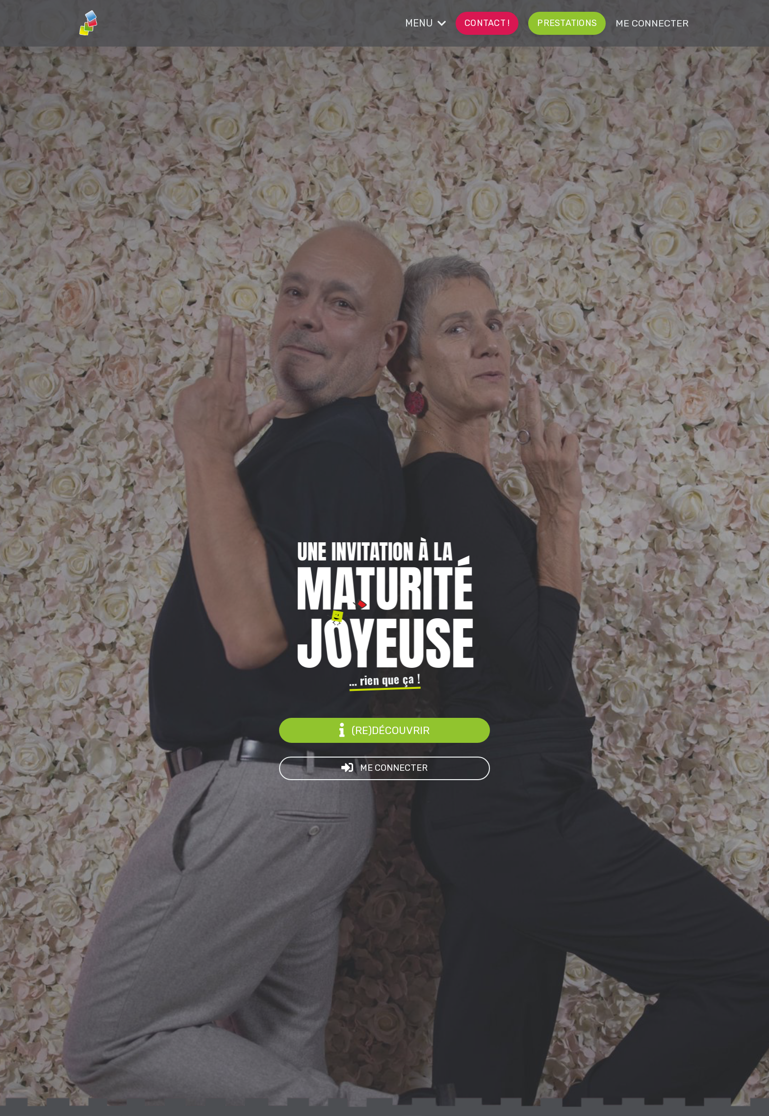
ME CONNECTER (655, 23)
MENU (442, 23)
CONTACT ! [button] (500, 22)
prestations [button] (575, 22)
